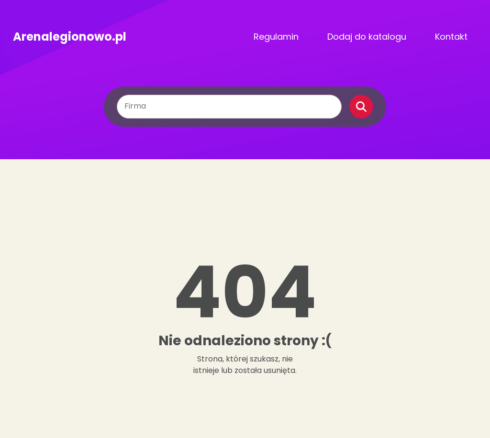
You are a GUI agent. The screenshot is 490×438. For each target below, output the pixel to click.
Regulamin (276, 37)
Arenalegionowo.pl (69, 37)
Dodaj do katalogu (366, 37)
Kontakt (451, 37)
